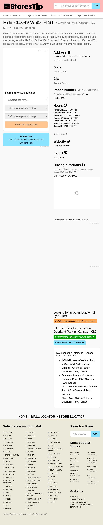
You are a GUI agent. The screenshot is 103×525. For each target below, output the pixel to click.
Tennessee (53, 473)
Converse (74, 453)
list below (20, 44)
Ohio (28, 508)
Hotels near (26, 139)
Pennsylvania (54, 442)
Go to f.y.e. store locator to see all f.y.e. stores (75, 321)
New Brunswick (33, 477)
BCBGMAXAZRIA (93, 482)
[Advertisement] (25, 71)
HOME (22, 416)
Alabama (7, 432)
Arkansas (8, 448)
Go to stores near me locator (75, 337)
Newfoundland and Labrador (35, 495)
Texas (51, 476)
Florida (7, 486)
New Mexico (31, 487)
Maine (29, 439)
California (8, 458)
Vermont (52, 483)
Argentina (8, 442)
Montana (30, 468)
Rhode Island (54, 460)
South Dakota (55, 470)
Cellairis (91, 453)
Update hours (60, 134)
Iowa (6, 505)
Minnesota (31, 458)
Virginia (52, 486)
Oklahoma (53, 432)
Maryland (31, 445)
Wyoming (52, 499)
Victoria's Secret (75, 473)
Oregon (52, 439)
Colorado (8, 468)
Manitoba (30, 442)
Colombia (8, 464)
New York (31, 490)
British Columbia (11, 455)
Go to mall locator (69, 343)
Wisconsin (53, 496)
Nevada (30, 474)
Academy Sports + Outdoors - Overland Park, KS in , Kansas (78, 379)
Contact (74, 496)
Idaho (6, 496)
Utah (51, 479)
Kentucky (31, 432)
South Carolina (55, 467)
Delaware (8, 477)
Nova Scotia (32, 505)
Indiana (7, 502)
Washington (54, 489)
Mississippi (31, 461)
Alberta (7, 439)
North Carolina (33, 499)
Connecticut (9, 471)
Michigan (30, 455)
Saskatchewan (55, 463)
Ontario (52, 435)
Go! (96, 5)
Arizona (7, 445)
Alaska (7, 435)
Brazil (6, 452)
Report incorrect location (65, 60)
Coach (74, 460)
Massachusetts (33, 448)
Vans (91, 476)
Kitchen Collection (92, 461)
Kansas (7, 508)
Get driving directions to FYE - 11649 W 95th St (73, 170)
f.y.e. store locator (80, 44)
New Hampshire (33, 481)
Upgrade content (78, 502)
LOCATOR (43, 416)
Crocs (74, 466)
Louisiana (31, 435)
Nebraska (31, 471)
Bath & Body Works (92, 469)
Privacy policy (77, 499)
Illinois (7, 499)
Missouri (30, 464)
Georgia (7, 489)
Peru (51, 445)
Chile (6, 461)
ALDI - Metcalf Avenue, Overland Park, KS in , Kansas (79, 390)
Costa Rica (8, 474)
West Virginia (54, 492)
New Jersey (31, 484)
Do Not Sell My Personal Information (81, 506)
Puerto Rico (54, 454)
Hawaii (6, 492)
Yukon (51, 502)
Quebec (52, 457)
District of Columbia (9, 482)
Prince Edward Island (55, 449)
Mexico (30, 452)
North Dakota (32, 502)
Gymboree (74, 480)
